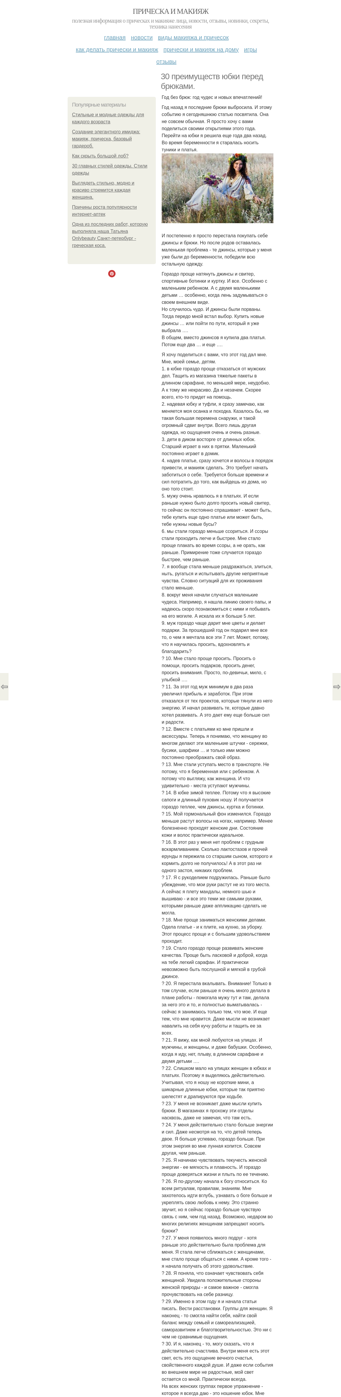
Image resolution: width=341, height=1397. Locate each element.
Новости (142, 37)
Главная (115, 37)
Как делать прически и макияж (117, 49)
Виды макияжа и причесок (193, 37)
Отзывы (166, 61)
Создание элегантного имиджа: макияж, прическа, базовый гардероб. (106, 138)
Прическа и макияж (170, 11)
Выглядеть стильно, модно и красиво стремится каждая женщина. (103, 190)
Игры (250, 49)
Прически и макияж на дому (201, 49)
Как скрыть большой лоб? (100, 155)
